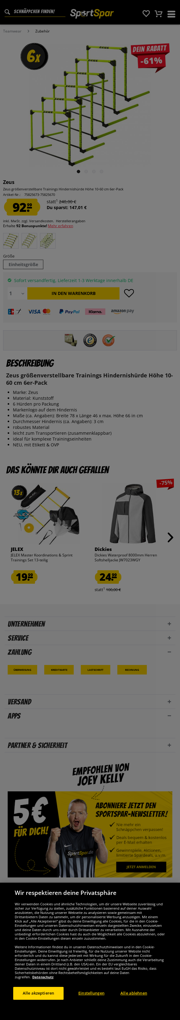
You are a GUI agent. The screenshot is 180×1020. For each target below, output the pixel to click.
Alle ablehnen (133, 993)
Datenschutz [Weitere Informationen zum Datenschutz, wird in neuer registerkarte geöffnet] (42, 977)
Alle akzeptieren (38, 993)
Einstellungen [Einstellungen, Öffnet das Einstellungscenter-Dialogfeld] (91, 993)
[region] (90, 951)
